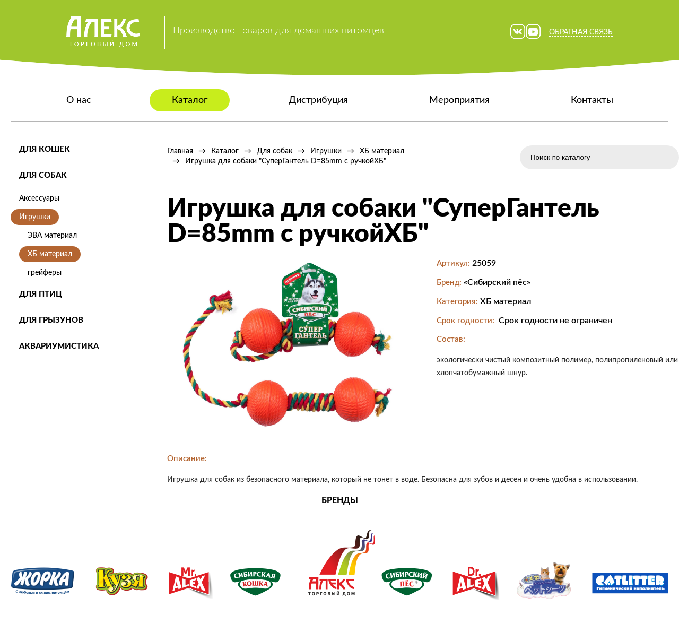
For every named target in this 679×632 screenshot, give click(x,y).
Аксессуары (39, 198)
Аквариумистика (59, 346)
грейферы (45, 272)
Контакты (592, 100)
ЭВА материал (52, 235)
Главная (180, 151)
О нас (78, 100)
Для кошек (44, 149)
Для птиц (40, 294)
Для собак (43, 175)
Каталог (189, 100)
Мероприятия (459, 100)
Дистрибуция (318, 100)
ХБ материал (50, 254)
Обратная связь (581, 32)
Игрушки (34, 217)
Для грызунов (51, 320)
